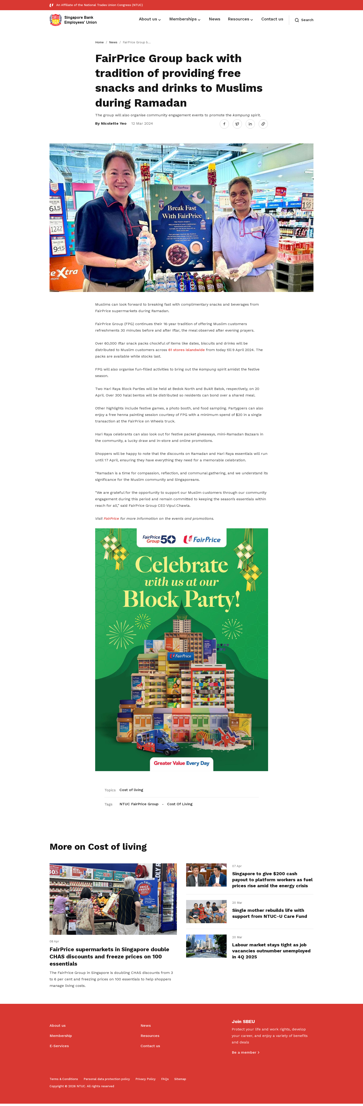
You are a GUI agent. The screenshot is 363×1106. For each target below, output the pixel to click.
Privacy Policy (145, 1081)
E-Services (59, 1048)
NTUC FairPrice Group (139, 803)
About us (58, 1028)
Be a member (244, 1054)
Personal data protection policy (107, 1081)
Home (99, 42)
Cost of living (131, 789)
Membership (61, 1038)
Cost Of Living (180, 803)
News (113, 42)
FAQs (165, 1081)
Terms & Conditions (64, 1081)
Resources (150, 1038)
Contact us (150, 1048)
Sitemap (180, 1081)
